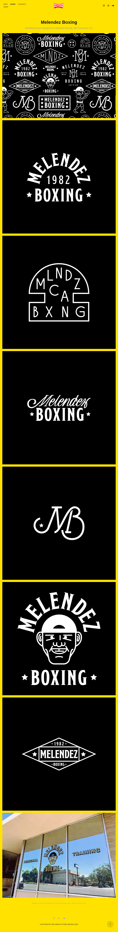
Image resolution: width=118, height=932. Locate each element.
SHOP (6, 7)
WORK (13, 4)
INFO (6, 4)
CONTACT (22, 4)
